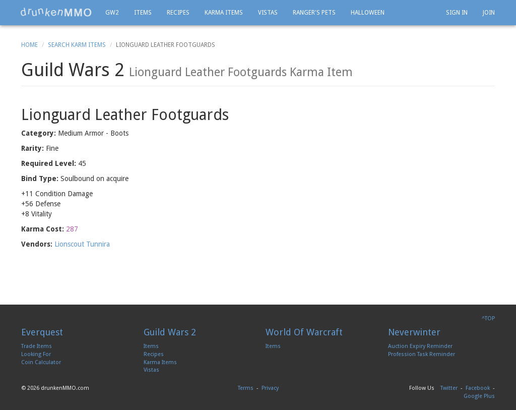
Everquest (42, 332)
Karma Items (224, 12)
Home (29, 44)
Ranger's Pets (314, 12)
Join (489, 12)
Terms (245, 388)
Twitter (449, 388)
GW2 (112, 12)
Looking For (36, 354)
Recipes (178, 12)
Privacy (270, 388)
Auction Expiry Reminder (420, 346)
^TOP (488, 318)
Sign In (457, 12)
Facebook (478, 388)
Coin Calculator (41, 362)
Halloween (367, 12)
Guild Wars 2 (170, 332)
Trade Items (36, 346)
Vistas (268, 12)
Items (143, 12)
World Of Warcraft (304, 332)
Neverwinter (414, 332)
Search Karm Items (77, 44)
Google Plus (479, 396)
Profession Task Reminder (421, 354)
